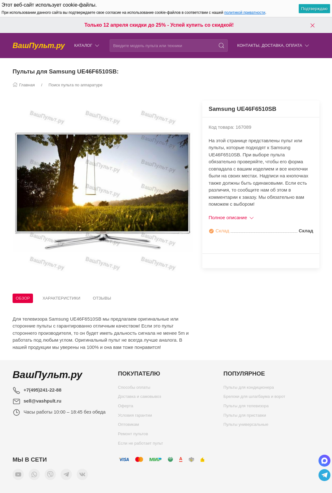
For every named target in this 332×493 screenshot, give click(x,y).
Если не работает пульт (140, 444)
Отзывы (102, 298)
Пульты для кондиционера (248, 389)
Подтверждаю (314, 8)
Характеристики (61, 298)
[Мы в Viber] (50, 476)
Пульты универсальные (245, 426)
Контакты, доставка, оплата (273, 45)
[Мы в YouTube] (18, 476)
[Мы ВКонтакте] (82, 476)
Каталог (87, 45)
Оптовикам (128, 426)
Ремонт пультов (133, 435)
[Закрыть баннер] (312, 25)
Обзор (23, 298)
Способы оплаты (134, 389)
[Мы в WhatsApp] (34, 476)
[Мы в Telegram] (66, 476)
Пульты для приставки (244, 416)
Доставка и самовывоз (139, 398)
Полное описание (232, 217)
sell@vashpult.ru (43, 401)
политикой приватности (244, 12)
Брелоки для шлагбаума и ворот (254, 398)
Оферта (125, 407)
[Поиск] (221, 45)
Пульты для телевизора (246, 407)
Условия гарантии (135, 416)
